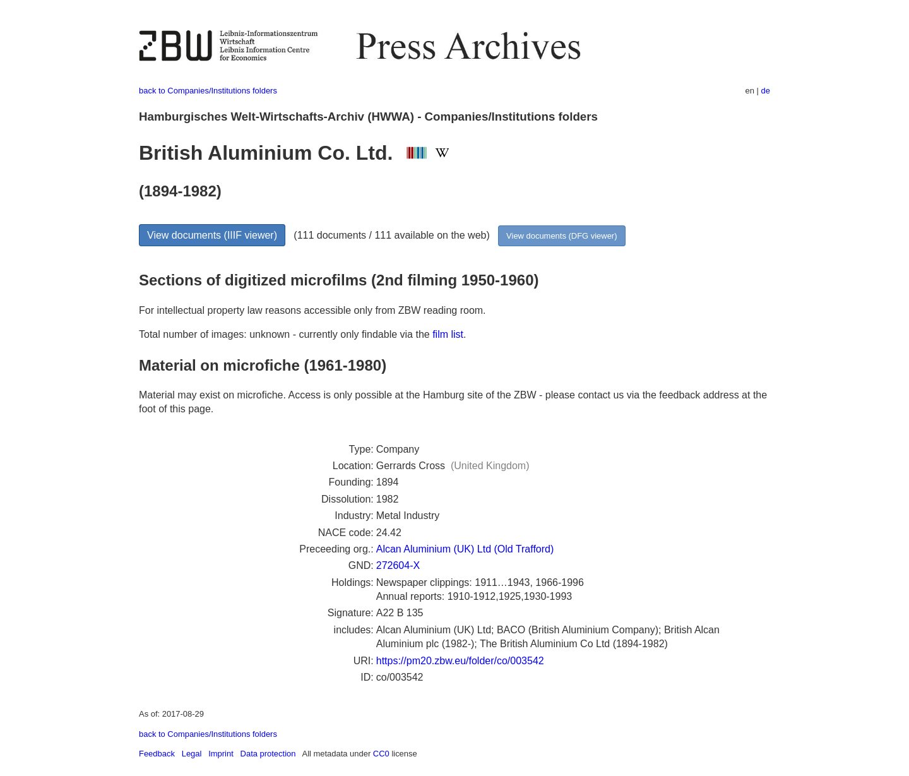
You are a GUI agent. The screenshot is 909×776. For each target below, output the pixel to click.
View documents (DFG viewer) (561, 236)
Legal (192, 753)
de (765, 90)
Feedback (157, 753)
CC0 (381, 753)
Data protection (268, 753)
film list (447, 334)
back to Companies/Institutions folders (208, 90)
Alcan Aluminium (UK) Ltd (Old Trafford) (465, 549)
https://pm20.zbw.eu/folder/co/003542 (460, 660)
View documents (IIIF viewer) (212, 235)
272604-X (398, 565)
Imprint (221, 753)
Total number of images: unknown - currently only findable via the (285, 334)
